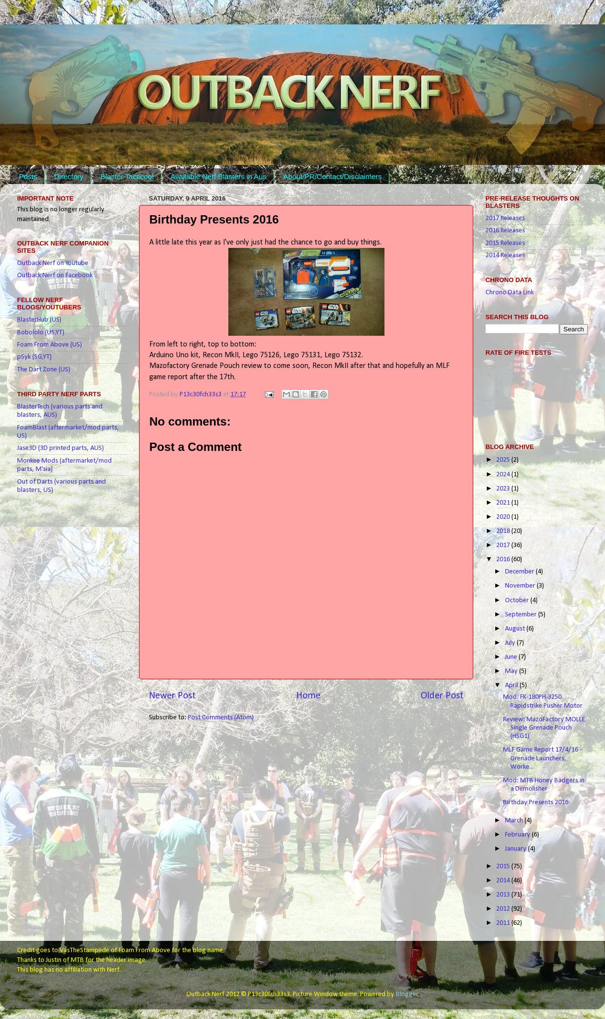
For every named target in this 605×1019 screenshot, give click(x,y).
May (512, 671)
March (514, 820)
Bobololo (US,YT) (40, 332)
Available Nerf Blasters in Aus (218, 176)
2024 (503, 474)
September (521, 614)
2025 (503, 460)
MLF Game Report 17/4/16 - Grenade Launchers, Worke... (542, 758)
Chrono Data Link (509, 292)
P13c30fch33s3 (201, 394)
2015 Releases (505, 243)
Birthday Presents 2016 (535, 802)
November (521, 586)
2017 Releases (505, 218)
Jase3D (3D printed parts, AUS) (60, 448)
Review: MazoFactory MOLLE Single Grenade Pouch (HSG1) (544, 728)
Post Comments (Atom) (221, 717)
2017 (503, 545)
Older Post (442, 696)
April (512, 685)
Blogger (407, 994)
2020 (503, 517)
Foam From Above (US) (49, 344)
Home (308, 696)
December (520, 571)
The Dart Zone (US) (43, 369)
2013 (503, 894)
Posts (28, 176)
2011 (503, 923)
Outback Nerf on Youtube (52, 263)
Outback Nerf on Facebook (55, 275)
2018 (503, 531)
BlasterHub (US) (39, 320)
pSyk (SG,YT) (34, 357)
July (511, 643)
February (518, 834)
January (516, 849)
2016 (503, 559)
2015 (503, 866)
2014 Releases (505, 255)
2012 (503, 909)
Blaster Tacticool (127, 176)
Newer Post (172, 696)
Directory (68, 176)
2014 (503, 880)
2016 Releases (505, 230)
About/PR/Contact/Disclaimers (332, 176)
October (517, 600)
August (515, 628)
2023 (503, 488)
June (512, 657)
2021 (503, 503)
